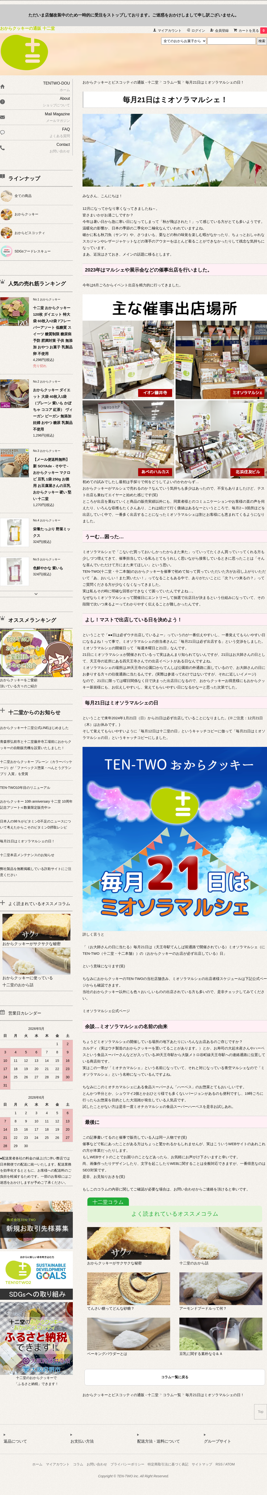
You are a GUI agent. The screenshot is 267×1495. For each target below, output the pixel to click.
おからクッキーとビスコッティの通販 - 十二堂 (121, 82)
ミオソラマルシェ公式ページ (106, 1011)
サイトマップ (202, 1464)
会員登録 (222, 30)
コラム (78, 1464)
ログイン (198, 30)
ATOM (230, 1464)
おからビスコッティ (30, 233)
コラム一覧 (172, 82)
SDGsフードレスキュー (33, 251)
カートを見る (253, 30)
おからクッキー (26, 214)
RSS (219, 1464)
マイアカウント (170, 30)
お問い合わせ (97, 1464)
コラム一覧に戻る (174, 1377)
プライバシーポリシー (127, 1464)
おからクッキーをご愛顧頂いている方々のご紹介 (36, 680)
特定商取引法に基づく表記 (168, 1464)
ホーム (37, 1464)
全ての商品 (23, 196)
